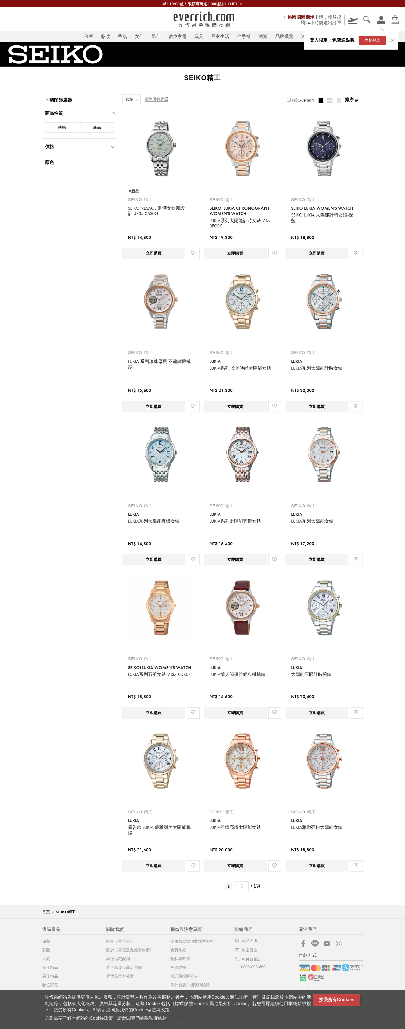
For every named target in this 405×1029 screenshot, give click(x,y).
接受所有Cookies (336, 999)
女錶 (129, 99)
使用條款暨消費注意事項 (192, 941)
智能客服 (246, 940)
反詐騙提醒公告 (184, 976)
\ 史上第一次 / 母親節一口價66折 (202, 4)
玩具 (198, 36)
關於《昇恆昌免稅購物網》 (130, 950)
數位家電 (177, 36)
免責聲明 (178, 967)
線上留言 (246, 950)
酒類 (262, 36)
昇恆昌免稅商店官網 (124, 967)
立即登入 (372, 40)
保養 (88, 36)
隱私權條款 (155, 1018)
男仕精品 (50, 976)
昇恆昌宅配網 (118, 958)
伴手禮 (244, 36)
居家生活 (220, 36)
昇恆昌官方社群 (120, 976)
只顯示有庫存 (301, 100)
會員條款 (178, 950)
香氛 (122, 36)
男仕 (156, 36)
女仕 (139, 36)
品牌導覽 (284, 36)
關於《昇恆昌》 (120, 941)
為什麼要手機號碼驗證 (190, 985)
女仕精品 (50, 967)
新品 (97, 127)
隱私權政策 (180, 958)
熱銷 (62, 127)
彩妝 (105, 36)
